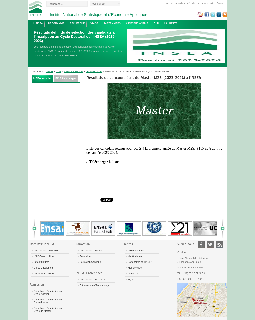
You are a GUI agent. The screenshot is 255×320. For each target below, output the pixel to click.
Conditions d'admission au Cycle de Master (48, 309)
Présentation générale (91, 250)
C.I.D (58, 71)
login (130, 279)
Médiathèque (193, 3)
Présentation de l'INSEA (46, 250)
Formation (85, 256)
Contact (220, 3)
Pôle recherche (136, 250)
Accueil (169, 3)
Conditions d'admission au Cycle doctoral (48, 301)
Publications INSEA (44, 273)
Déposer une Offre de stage (94, 285)
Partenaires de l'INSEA (140, 262)
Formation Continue (90, 262)
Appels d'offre (208, 3)
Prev (36, 228)
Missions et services (73, 71)
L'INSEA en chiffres (44, 256)
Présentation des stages (93, 279)
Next (221, 228)
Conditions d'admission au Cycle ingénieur (48, 292)
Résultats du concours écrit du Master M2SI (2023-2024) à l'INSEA (143, 77)
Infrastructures (41, 262)
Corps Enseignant (43, 267)
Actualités (180, 3)
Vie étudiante (135, 256)
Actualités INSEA (94, 71)
